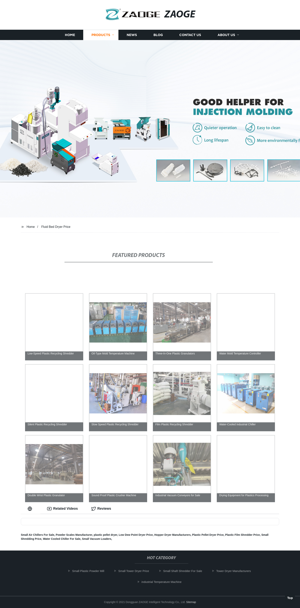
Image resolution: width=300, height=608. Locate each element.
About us (226, 35)
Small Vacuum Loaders (96, 538)
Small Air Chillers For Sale (37, 534)
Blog (158, 35)
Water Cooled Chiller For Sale (61, 538)
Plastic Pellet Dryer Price (208, 534)
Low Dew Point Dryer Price (136, 534)
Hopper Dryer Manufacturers (172, 534)
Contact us (190, 35)
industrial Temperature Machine (163, 581)
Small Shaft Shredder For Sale (184, 571)
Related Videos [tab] (62, 508)
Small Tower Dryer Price (135, 571)
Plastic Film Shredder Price (242, 534)
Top (290, 597)
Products (100, 35)
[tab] (30, 509)
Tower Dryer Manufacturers (235, 571)
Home (70, 35)
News (132, 35)
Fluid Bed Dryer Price (55, 226)
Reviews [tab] (101, 508)
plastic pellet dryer (105, 534)
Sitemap (191, 602)
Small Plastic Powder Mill (90, 571)
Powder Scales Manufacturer (74, 534)
